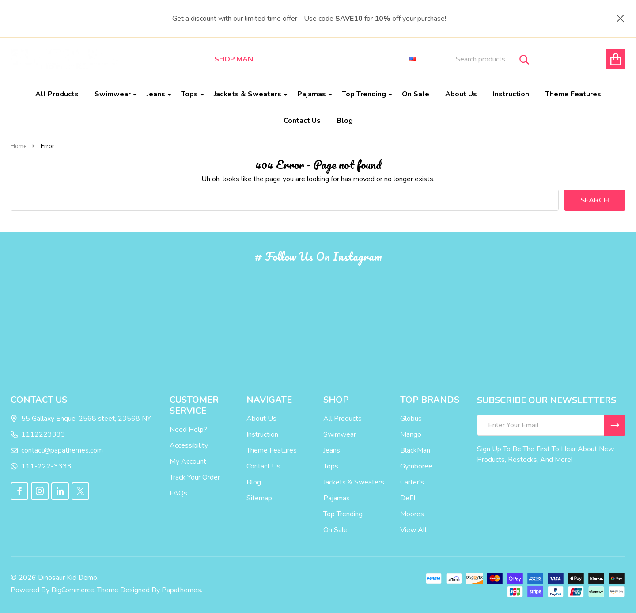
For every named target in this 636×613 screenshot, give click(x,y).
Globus (411, 418)
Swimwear (113, 94)
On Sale (415, 94)
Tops (189, 94)
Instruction (511, 94)
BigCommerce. (73, 590)
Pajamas (311, 94)
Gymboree (416, 466)
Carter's (412, 482)
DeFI (407, 498)
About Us (461, 94)
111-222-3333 (41, 466)
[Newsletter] (614, 425)
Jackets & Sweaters (247, 94)
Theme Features (573, 94)
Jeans (156, 94)
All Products (57, 94)
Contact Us (302, 121)
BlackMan (415, 450)
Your (194, 477)
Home (19, 146)
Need (178, 429)
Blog (345, 121)
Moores (412, 514)
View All (413, 530)
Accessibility (189, 445)
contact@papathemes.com (57, 450)
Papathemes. (182, 590)
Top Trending (364, 94)
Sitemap (259, 498)
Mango (410, 434)
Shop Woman (290, 59)
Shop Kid (344, 59)
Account (193, 461)
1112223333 (38, 434)
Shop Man (233, 59)
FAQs (178, 493)
